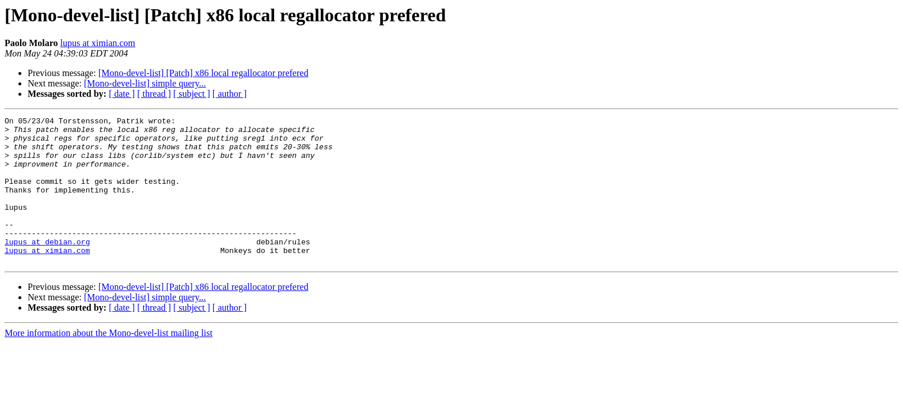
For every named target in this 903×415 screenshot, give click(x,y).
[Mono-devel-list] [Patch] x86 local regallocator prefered (203, 73)
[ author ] (230, 94)
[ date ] (122, 94)
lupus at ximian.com (97, 43)
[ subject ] (191, 94)
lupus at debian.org (47, 267)
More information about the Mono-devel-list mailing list (109, 362)
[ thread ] (154, 94)
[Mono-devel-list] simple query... (145, 83)
